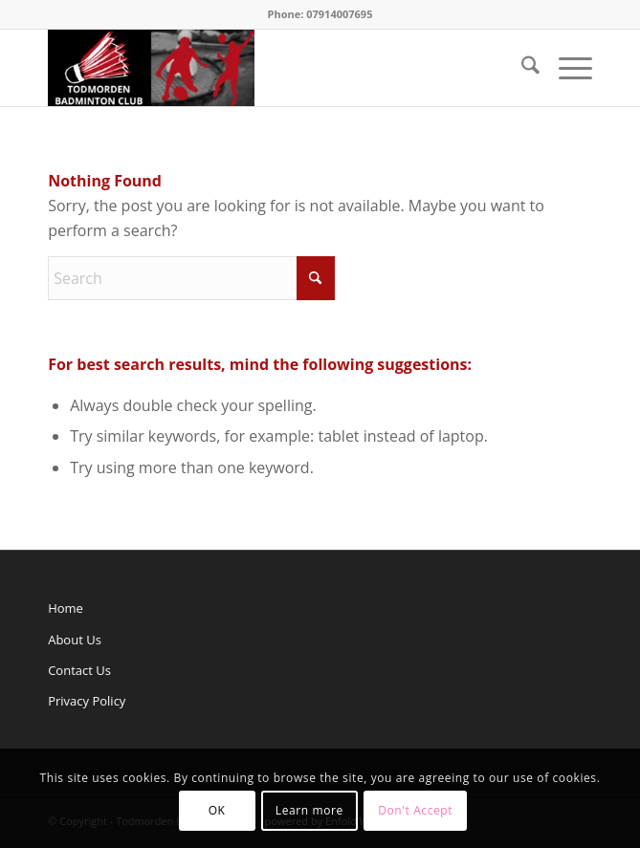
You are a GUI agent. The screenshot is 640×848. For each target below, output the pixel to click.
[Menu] (566, 68)
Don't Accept (415, 810)
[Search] (521, 68)
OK (217, 810)
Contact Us (79, 670)
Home (65, 608)
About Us (74, 639)
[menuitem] (521, 68)
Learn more (309, 810)
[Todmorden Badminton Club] (265, 68)
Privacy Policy (86, 700)
